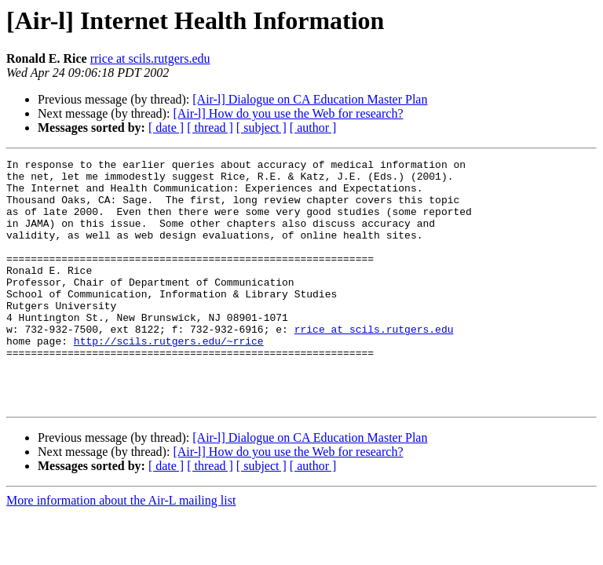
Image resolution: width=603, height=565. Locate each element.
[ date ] (166, 127)
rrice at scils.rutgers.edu (150, 58)
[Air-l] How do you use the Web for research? (288, 113)
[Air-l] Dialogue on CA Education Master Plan (309, 99)
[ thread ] (210, 127)
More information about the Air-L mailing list (121, 549)
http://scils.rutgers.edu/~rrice (169, 378)
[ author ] (313, 127)
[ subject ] (261, 127)
